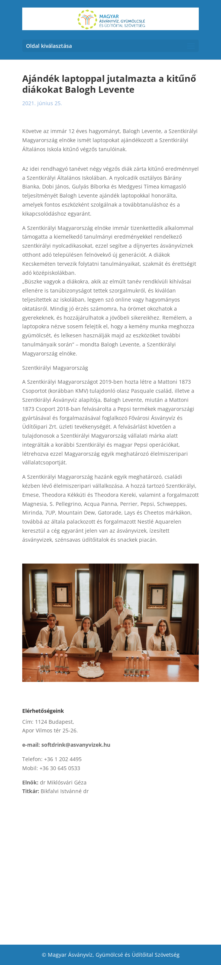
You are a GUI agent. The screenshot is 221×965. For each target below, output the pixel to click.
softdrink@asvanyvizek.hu (75, 744)
